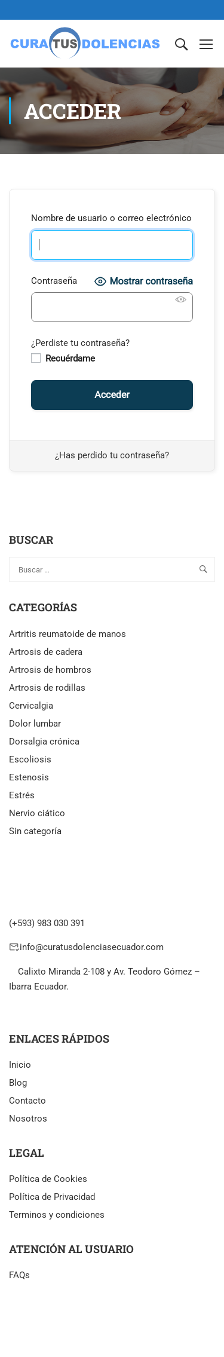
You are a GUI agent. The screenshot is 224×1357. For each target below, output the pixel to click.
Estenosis (29, 777)
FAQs (19, 1275)
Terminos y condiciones (57, 1214)
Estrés (22, 795)
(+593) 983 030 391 (47, 923)
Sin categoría (35, 831)
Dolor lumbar (35, 723)
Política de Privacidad (52, 1196)
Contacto (27, 1100)
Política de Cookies (48, 1179)
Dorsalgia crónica (44, 741)
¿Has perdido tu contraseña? (112, 455)
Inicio (20, 1064)
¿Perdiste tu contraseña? (80, 343)
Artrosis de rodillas (47, 687)
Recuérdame (63, 358)
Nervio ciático (37, 813)
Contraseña (54, 280)
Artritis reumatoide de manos (67, 634)
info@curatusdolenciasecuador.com (92, 947)
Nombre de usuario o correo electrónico (111, 218)
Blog (18, 1082)
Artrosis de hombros (50, 669)
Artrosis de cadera (45, 652)
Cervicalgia (31, 705)
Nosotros (28, 1118)
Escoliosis (30, 759)
